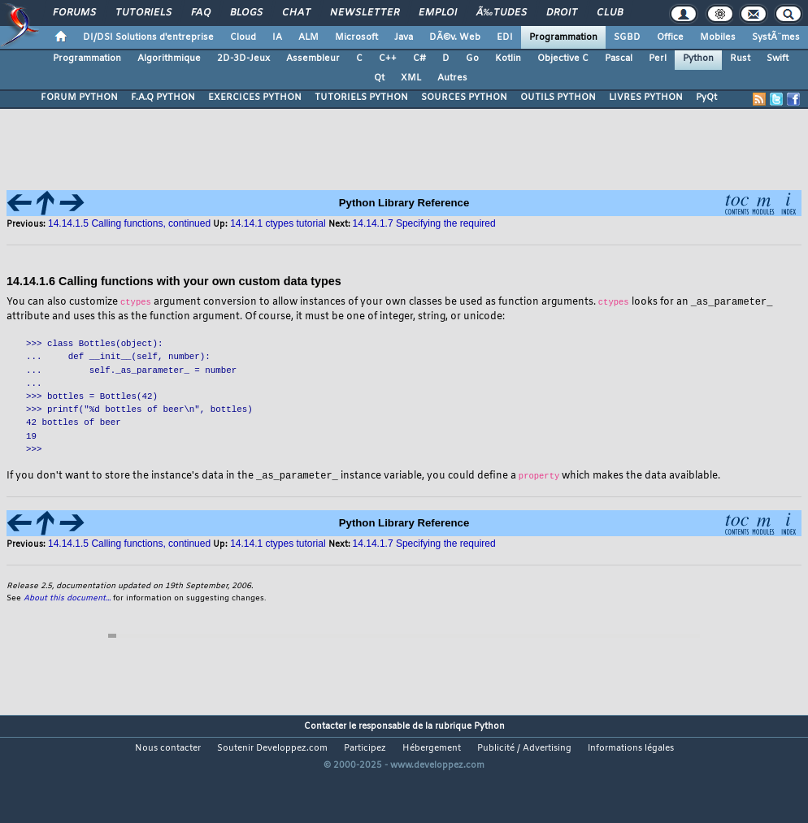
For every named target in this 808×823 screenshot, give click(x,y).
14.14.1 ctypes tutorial (277, 223)
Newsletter (364, 12)
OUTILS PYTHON (558, 97)
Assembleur (313, 58)
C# (419, 58)
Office (670, 37)
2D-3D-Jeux (243, 58)
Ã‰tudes (501, 12)
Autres (452, 78)
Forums (74, 12)
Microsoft (356, 37)
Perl (658, 58)
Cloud (243, 37)
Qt (379, 78)
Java (403, 37)
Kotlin (508, 58)
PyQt (706, 97)
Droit (562, 12)
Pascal (618, 58)
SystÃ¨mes (776, 37)
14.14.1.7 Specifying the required (424, 223)
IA (277, 37)
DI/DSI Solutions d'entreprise (148, 37)
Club (609, 12)
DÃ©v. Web (454, 37)
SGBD (627, 37)
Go (472, 58)
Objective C (563, 58)
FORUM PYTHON (79, 97)
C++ (388, 58)
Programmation (563, 37)
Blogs (246, 12)
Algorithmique (169, 58)
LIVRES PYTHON (646, 97)
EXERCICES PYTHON (255, 97)
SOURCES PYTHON (464, 97)
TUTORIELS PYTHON (361, 97)
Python (698, 58)
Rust (740, 58)
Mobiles (718, 37)
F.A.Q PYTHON (163, 97)
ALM (308, 37)
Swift (777, 58)
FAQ (200, 12)
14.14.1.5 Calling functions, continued (129, 223)
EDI (505, 37)
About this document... (67, 600)
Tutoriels (143, 12)
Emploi (437, 12)
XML (411, 78)
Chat (296, 12)
